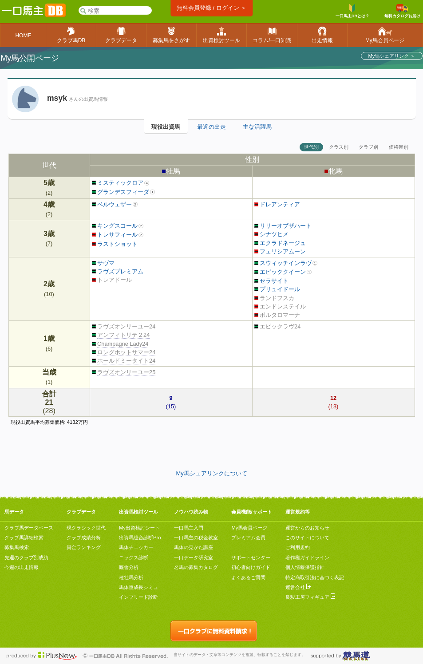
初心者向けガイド (250, 567)
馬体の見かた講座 (193, 547)
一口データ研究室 (193, 557)
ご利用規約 (297, 547)
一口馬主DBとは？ (352, 11)
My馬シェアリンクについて (211, 473)
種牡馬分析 (131, 577)
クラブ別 (368, 147)
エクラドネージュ (280, 243)
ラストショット (115, 244)
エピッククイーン (280, 272)
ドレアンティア (277, 204)
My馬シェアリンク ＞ (391, 56)
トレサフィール (115, 234)
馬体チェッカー (136, 547)
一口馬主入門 (188, 527)
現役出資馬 (165, 126)
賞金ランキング (84, 547)
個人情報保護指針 (304, 567)
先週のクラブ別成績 (26, 557)
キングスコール (115, 225)
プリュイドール (277, 289)
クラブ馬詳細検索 (23, 537)
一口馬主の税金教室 (196, 537)
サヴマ (103, 263)
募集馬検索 (16, 547)
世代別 (311, 147)
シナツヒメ (271, 234)
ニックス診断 (133, 557)
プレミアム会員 (248, 537)
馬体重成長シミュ (138, 587)
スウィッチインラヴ (283, 263)
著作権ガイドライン (307, 557)
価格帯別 (398, 147)
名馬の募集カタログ (196, 567)
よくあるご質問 (248, 577)
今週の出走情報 (21, 567)
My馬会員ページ (249, 527)
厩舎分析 (128, 567)
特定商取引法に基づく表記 (314, 577)
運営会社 (298, 587)
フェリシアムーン (280, 251)
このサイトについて (307, 537)
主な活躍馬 (257, 126)
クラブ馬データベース (28, 527)
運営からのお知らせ (307, 527)
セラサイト (271, 280)
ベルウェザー (112, 204)
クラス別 (338, 147)
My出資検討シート (139, 527)
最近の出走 (211, 126)
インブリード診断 (138, 597)
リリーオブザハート (283, 225)
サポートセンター (250, 557)
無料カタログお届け (402, 11)
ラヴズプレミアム (118, 271)
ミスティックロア (118, 182)
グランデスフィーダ (121, 192)
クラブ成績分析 (84, 537)
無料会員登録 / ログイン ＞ (211, 7)
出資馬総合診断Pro (140, 537)
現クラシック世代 (86, 527)
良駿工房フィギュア (310, 597)
